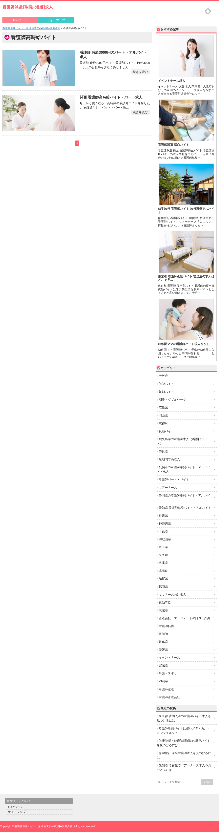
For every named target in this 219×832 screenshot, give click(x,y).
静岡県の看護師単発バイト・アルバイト (183, 498)
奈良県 (163, 451)
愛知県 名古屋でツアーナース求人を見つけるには (184, 767)
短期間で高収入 (169, 459)
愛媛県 (163, 649)
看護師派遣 (166, 689)
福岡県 (163, 586)
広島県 (163, 407)
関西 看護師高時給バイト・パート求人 (110, 97)
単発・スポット (169, 673)
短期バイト (166, 391)
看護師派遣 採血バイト (173, 144)
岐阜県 (163, 641)
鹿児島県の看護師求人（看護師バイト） (182, 441)
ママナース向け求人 (172, 594)
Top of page (208, 11)
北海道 (163, 570)
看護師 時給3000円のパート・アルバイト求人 (113, 54)
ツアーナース (168, 487)
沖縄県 (163, 681)
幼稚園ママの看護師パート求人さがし (184, 344)
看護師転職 (166, 626)
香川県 (163, 515)
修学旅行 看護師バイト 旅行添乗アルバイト (186, 210)
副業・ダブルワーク (172, 399)
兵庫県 (163, 562)
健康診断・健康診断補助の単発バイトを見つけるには (183, 743)
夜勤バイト (166, 431)
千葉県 (163, 531)
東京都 (163, 555)
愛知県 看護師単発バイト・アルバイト (185, 507)
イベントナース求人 (171, 80)
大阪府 (163, 376)
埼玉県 (163, 547)
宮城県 (163, 665)
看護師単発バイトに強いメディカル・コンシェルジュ (183, 730)
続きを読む (140, 71)
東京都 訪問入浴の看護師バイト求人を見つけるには (184, 718)
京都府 (163, 423)
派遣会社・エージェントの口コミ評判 (184, 618)
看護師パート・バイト (174, 479)
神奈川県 (165, 523)
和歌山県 (165, 539)
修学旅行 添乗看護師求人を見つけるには (184, 755)
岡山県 (163, 415)
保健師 (163, 634)
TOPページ (20, 20)
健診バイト (166, 383)
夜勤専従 (165, 602)
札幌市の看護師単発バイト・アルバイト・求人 (183, 469)
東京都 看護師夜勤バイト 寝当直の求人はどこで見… (186, 278)
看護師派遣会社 (169, 697)
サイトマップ (56, 20)
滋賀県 (163, 578)
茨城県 (163, 610)
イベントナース (169, 657)
